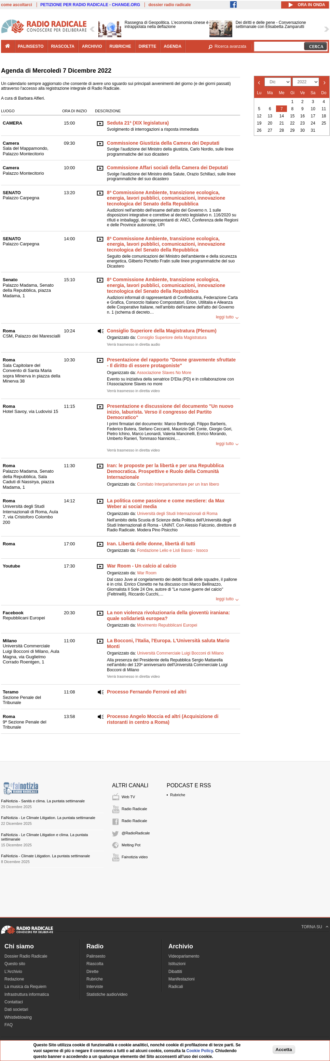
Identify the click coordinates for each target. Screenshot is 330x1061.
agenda (172, 46)
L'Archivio (13, 971)
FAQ (8, 1024)
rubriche (120, 46)
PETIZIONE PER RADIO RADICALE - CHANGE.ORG (90, 4)
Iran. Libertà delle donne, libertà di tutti (151, 543)
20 (270, 123)
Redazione (14, 979)
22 (292, 123)
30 (302, 130)
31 (313, 130)
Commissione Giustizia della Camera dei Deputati (163, 143)
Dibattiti (175, 971)
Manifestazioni (181, 979)
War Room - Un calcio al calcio (141, 566)
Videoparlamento (184, 956)
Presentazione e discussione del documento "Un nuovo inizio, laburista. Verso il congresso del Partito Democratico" (170, 411)
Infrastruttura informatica (26, 994)
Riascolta (94, 963)
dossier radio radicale (169, 4)
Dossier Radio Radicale (25, 956)
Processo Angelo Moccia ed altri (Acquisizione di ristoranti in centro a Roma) (162, 719)
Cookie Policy (200, 1050)
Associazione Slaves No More (164, 372)
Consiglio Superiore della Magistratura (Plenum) (162, 330)
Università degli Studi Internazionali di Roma (177, 513)
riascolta (62, 46)
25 (323, 123)
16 (302, 116)
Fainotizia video (135, 857)
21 (281, 123)
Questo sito (14, 963)
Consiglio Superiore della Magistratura (171, 337)
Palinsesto (95, 956)
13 (270, 116)
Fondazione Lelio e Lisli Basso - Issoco (172, 550)
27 (270, 130)
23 (302, 123)
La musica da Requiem (25, 986)
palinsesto (31, 46)
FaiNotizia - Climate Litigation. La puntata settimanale (45, 856)
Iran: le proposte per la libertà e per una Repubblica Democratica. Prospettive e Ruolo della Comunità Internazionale (165, 471)
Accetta (284, 1049)
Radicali (175, 986)
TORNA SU (311, 926)
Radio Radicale (134, 809)
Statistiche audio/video (106, 994)
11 (323, 108)
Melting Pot (131, 845)
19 (259, 123)
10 (313, 108)
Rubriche (177, 795)
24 (313, 123)
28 (281, 130)
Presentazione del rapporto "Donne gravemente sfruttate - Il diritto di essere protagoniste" (171, 362)
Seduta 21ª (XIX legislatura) (138, 123)
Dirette (92, 971)
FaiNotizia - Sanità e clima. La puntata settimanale (43, 801)
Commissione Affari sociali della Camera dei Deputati (167, 167)
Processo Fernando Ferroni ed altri (147, 691)
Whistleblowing (18, 1017)
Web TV (128, 797)
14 (281, 116)
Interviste (94, 986)
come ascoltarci (16, 4)
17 (313, 116)
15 (292, 116)
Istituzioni (176, 963)
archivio (92, 46)
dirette (147, 46)
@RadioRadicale (136, 833)
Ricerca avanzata (230, 46)
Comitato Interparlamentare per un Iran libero (178, 484)
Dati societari (16, 1009)
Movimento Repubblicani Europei (167, 625)
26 (259, 130)
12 (259, 116)
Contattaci (13, 1002)
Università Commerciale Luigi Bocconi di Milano (180, 653)
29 (292, 130)
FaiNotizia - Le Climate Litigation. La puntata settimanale (48, 818)
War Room (146, 573)
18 (323, 116)
